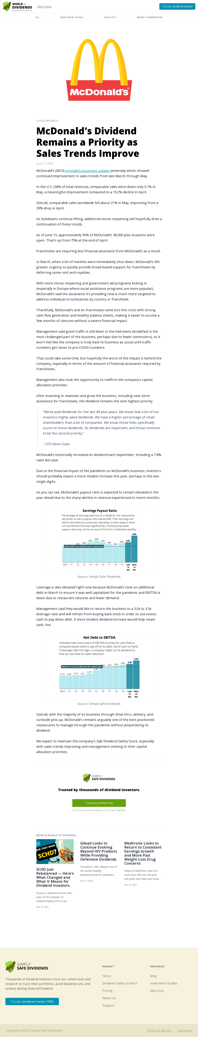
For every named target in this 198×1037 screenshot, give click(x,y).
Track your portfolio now (99, 803)
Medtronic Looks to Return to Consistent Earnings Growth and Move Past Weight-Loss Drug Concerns (143, 853)
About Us (109, 998)
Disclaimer (185, 1030)
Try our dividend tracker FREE (32, 1001)
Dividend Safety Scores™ (120, 983)
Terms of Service (159, 1030)
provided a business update (87, 170)
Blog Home (44, 7)
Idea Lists (110, 17)
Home (106, 976)
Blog (153, 976)
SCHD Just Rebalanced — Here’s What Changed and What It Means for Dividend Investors (55, 877)
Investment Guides (72, 17)
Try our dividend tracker (177, 6)
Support (108, 1005)
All (37, 17)
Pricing (107, 991)
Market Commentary (150, 17)
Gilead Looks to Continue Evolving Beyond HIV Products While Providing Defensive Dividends (98, 851)
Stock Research (47, 120)
